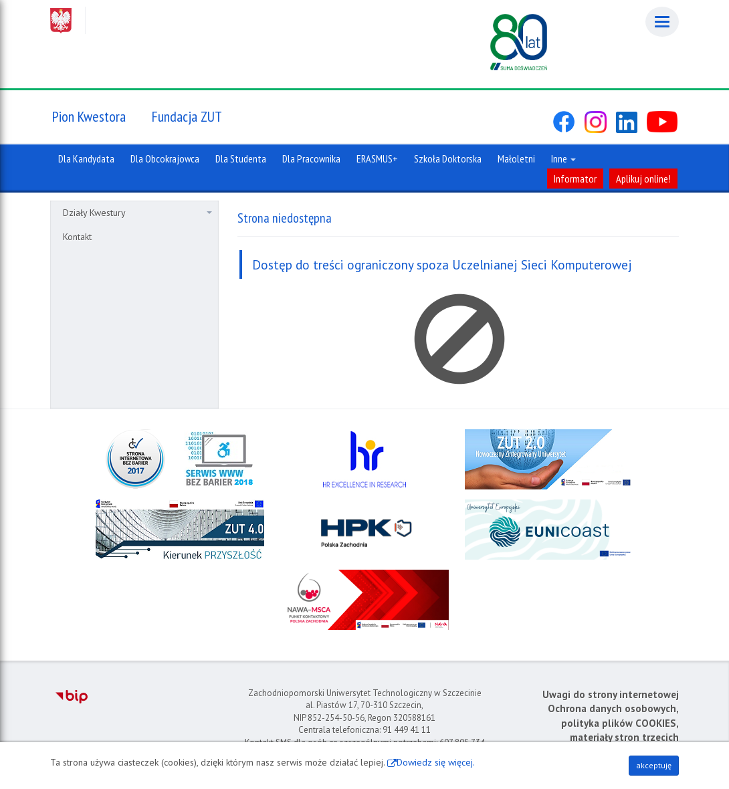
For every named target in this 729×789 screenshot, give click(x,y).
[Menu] (662, 22)
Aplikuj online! (643, 178)
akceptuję (653, 765)
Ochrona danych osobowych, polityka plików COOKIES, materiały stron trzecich (613, 723)
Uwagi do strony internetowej (610, 694)
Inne (563, 158)
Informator (575, 178)
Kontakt (77, 237)
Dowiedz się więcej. (436, 762)
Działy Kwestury (137, 213)
